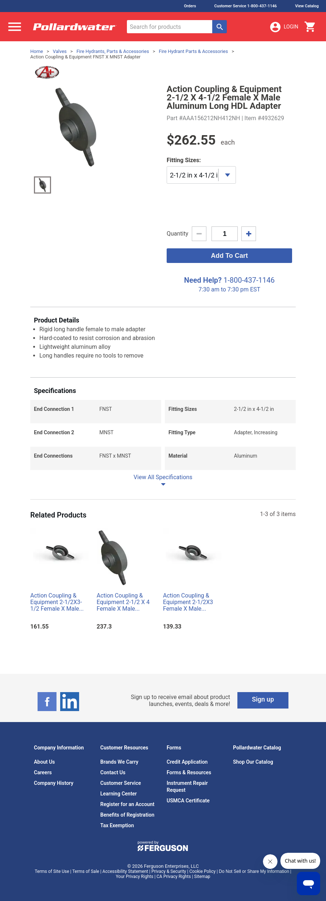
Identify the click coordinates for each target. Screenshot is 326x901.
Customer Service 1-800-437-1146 (245, 6)
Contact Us (112, 772)
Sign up (263, 699)
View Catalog (307, 6)
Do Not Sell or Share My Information (254, 871)
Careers (43, 772)
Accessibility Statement (125, 871)
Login (283, 27)
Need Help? (203, 280)
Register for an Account (127, 804)
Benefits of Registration (127, 815)
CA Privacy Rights (173, 876)
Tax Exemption (117, 825)
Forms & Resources (189, 772)
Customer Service (120, 783)
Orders (190, 6)
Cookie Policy (202, 871)
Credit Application (187, 762)
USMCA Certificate (188, 800)
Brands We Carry (119, 762)
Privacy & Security (168, 871)
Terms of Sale (85, 871)
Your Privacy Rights (135, 876)
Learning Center (118, 794)
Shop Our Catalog (253, 762)
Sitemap (202, 876)
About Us (44, 762)
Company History (53, 783)
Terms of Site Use (52, 871)
